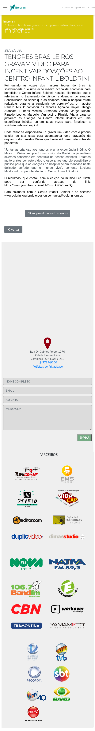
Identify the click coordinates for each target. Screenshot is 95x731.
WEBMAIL (81, 7)
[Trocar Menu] (5, 7)
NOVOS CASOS (69, 7)
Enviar (84, 437)
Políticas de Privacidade (47, 366)
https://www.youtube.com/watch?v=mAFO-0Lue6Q (38, 185)
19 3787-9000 (47, 362)
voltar (13, 229)
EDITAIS (91, 7)
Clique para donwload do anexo (48, 213)
